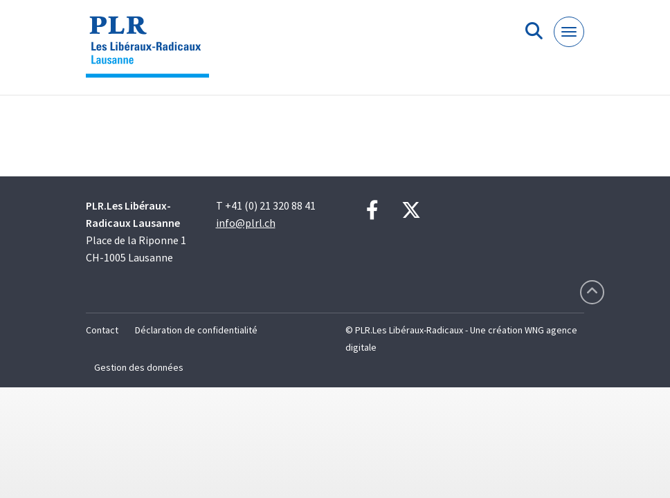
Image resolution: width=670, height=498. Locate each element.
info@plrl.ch (245, 223)
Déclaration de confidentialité (196, 330)
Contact (102, 330)
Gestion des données (138, 367)
